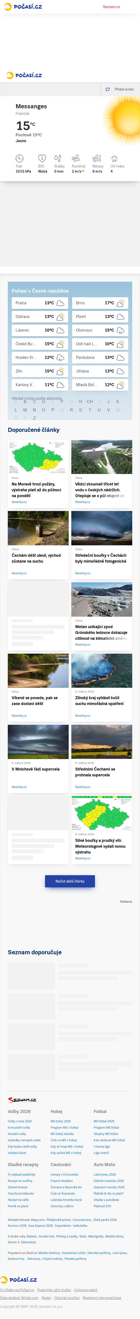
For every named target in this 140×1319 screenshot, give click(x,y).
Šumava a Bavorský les (66, 1187)
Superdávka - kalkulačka (71, 1225)
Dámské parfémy (99, 1253)
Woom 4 (13, 1242)
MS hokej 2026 (61, 1121)
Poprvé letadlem (62, 1181)
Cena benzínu (82, 1220)
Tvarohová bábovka (21, 1193)
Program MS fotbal (106, 1127)
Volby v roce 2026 (20, 1121)
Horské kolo (46, 1236)
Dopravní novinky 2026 (109, 1187)
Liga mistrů (101, 1153)
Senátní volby (17, 1134)
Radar (46, 1298)
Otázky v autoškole (106, 1200)
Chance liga (102, 1146)
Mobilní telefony (49, 1253)
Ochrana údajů (85, 1290)
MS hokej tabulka (62, 1134)
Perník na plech (18, 1206)
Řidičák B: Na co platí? (109, 1193)
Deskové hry (16, 1259)
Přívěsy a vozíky (66, 1236)
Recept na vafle (18, 1200)
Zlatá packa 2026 (105, 1220)
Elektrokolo (28, 1242)
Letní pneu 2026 (105, 1174)
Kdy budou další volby (22, 1146)
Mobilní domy (114, 1236)
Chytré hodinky (52, 1259)
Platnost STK (102, 1206)
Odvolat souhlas (67, 1298)
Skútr (82, 1236)
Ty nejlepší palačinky (21, 1174)
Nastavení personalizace (102, 1298)
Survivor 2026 (17, 1225)
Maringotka (95, 1236)
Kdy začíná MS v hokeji (66, 1153)
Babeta (32, 1236)
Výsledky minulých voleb (24, 1140)
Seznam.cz (111, 7)
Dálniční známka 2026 (109, 1181)
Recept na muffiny (20, 1181)
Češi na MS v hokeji (64, 1140)
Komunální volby (19, 1127)
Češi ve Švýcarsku (63, 1193)
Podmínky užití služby (54, 1290)
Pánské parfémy (75, 1259)
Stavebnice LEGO (73, 1253)
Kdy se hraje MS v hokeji (67, 1146)
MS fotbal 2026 (104, 1121)
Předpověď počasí (59, 1220)
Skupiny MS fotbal (106, 1134)
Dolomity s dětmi (62, 1206)
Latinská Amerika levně (66, 1200)
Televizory (33, 1259)
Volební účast (17, 1153)
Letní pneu (119, 1253)
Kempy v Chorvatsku (64, 1174)
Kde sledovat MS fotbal (109, 1140)
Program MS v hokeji (64, 1127)
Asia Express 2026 (40, 1225)
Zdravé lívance (18, 1187)
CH (90, 401)
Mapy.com (38, 1220)
